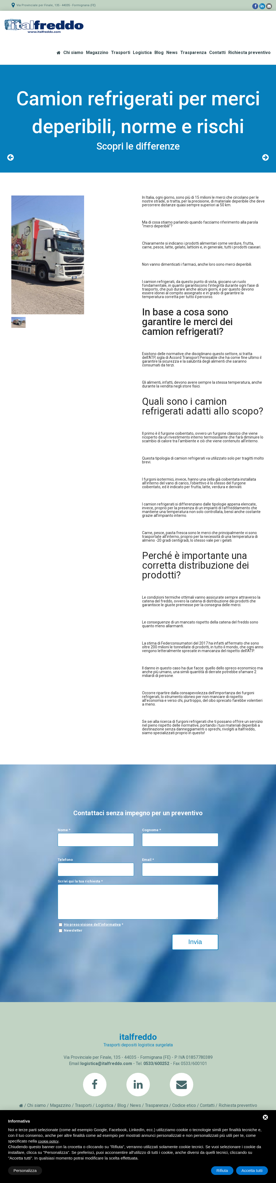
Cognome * (151, 830)
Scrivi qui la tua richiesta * (80, 881)
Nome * (64, 830)
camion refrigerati (159, 281)
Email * (148, 860)
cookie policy (48, 1141)
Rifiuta (222, 1170)
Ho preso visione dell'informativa (92, 924)
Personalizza (25, 1170)
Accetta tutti (252, 1170)
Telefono (65, 860)
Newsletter (73, 930)
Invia (195, 941)
